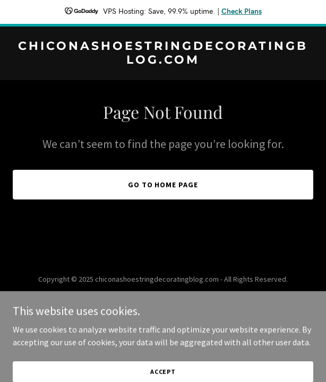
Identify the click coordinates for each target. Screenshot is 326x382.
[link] (163, 60)
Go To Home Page (163, 184)
